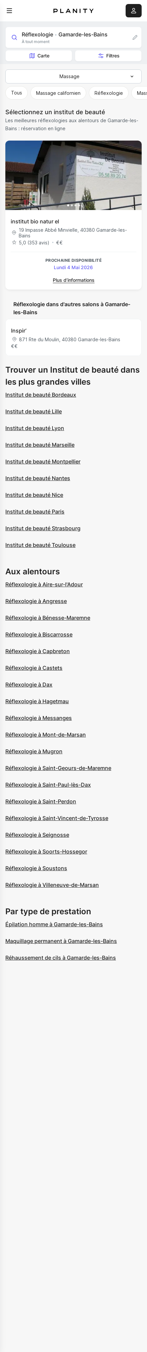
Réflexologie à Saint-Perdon (40, 801)
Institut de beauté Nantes (37, 478)
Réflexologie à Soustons (36, 868)
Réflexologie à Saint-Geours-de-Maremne (58, 768)
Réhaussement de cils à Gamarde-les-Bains (60, 957)
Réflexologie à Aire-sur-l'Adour (44, 584)
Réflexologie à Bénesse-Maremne (47, 617)
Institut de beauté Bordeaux (40, 394)
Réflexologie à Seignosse (37, 834)
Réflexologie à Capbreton (37, 651)
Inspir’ (18, 330)
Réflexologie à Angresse (36, 601)
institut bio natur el (35, 221)
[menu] (9, 11)
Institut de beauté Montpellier (43, 461)
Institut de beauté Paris (34, 511)
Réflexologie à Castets (33, 667)
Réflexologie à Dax (28, 684)
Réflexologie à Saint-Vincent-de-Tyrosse (56, 818)
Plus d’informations (74, 280)
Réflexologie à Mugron (33, 751)
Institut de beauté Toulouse (40, 545)
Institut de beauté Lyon (34, 428)
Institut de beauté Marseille (40, 444)
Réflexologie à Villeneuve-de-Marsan (52, 885)
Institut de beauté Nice (34, 495)
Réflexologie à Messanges (38, 718)
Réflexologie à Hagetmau (37, 701)
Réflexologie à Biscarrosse (38, 634)
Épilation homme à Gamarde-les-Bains (54, 924)
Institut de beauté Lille (33, 411)
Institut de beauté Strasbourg (43, 528)
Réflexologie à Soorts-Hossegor (46, 851)
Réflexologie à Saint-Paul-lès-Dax (48, 784)
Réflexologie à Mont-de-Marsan (45, 734)
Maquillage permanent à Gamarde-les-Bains (61, 941)
